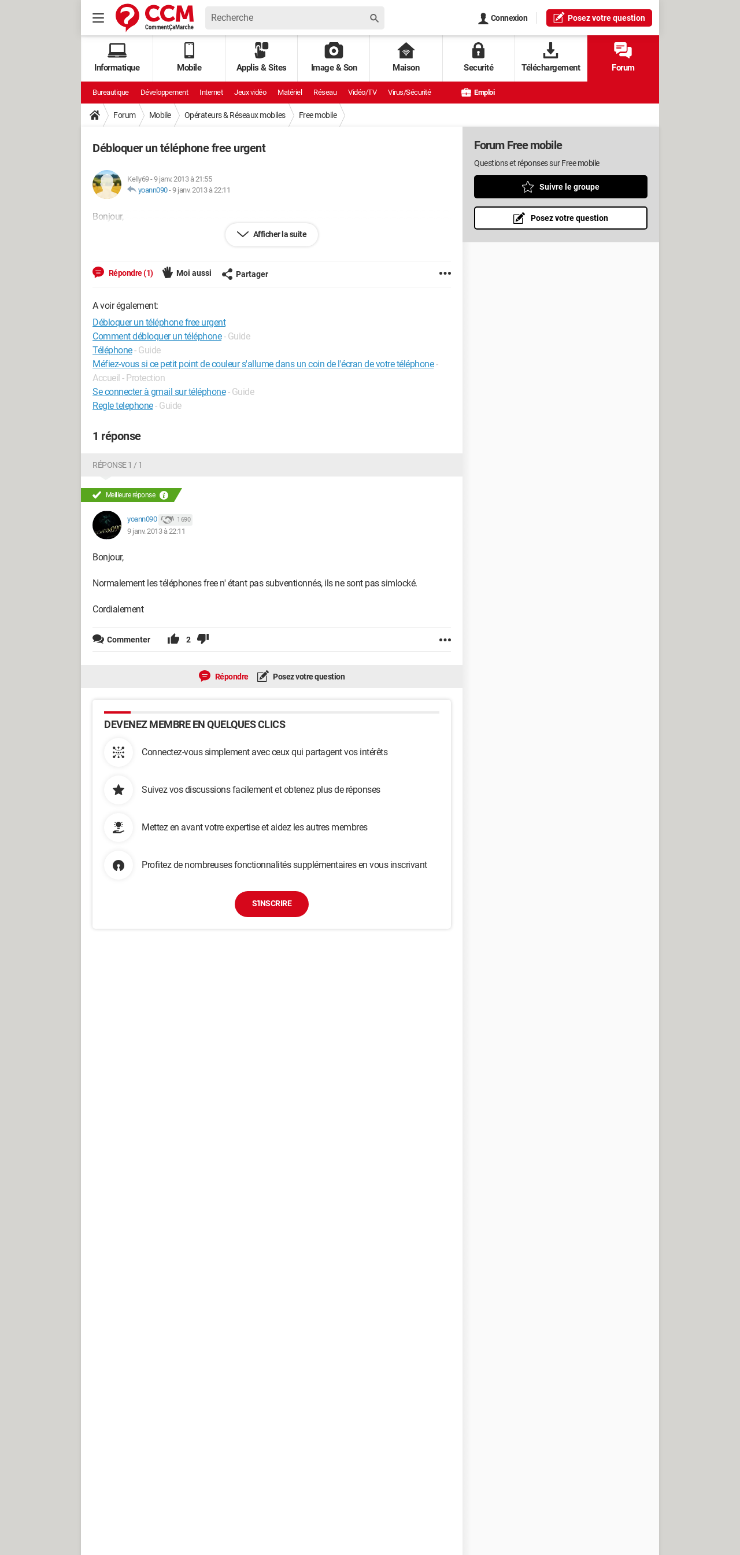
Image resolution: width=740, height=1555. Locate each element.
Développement (164, 92)
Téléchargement (550, 57)
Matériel (290, 92)
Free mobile (318, 115)
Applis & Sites (261, 57)
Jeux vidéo (250, 92)
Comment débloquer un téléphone (156, 336)
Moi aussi (194, 273)
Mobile (160, 115)
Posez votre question (308, 676)
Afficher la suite (278, 234)
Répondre (231, 676)
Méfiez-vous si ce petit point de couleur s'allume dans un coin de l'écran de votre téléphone (263, 364)
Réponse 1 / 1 (117, 465)
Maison (406, 57)
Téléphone (112, 350)
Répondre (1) (130, 273)
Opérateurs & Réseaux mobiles (235, 115)
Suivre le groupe (569, 186)
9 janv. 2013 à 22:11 (201, 190)
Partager (244, 274)
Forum (623, 57)
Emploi (478, 92)
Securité (478, 57)
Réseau (324, 92)
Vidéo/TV (362, 92)
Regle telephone (122, 405)
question (599, 17)
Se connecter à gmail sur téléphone (158, 391)
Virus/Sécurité (409, 92)
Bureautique (110, 92)
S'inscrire (271, 903)
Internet (211, 92)
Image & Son (334, 57)
